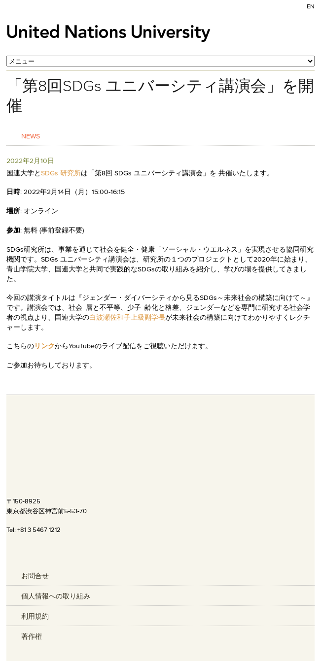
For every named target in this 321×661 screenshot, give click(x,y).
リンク (44, 346)
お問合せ (35, 576)
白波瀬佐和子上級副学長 (127, 317)
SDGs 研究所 (61, 173)
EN (311, 6)
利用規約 (35, 616)
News (30, 135)
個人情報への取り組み (55, 596)
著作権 (31, 636)
